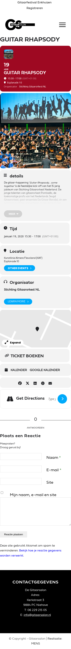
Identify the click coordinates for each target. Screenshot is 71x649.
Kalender (19, 370)
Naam (53, 458)
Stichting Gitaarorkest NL (22, 289)
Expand (13, 342)
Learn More (18, 301)
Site (49, 482)
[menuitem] (35, 3)
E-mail (53, 470)
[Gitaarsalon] (29, 24)
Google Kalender (45, 370)
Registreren (35, 8)
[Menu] (60, 24)
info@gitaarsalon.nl (37, 614)
